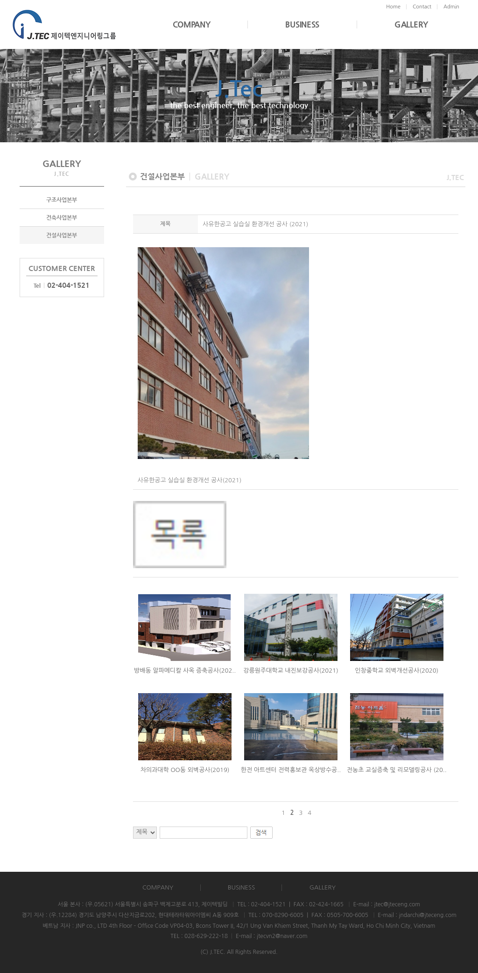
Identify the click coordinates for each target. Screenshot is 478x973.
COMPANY (192, 24)
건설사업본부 (61, 235)
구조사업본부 (61, 199)
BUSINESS (302, 24)
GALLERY (411, 24)
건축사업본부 (61, 217)
